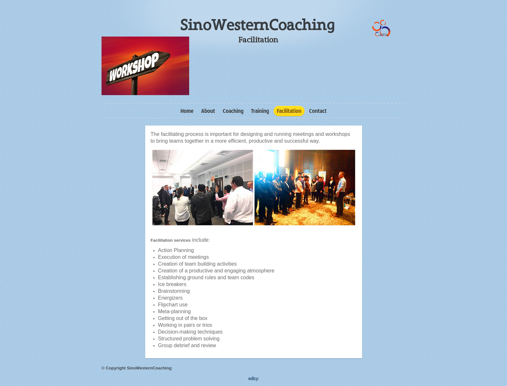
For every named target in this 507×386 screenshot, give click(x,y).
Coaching (233, 111)
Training (260, 111)
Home (186, 111)
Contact (318, 111)
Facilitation (289, 111)
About (208, 111)
